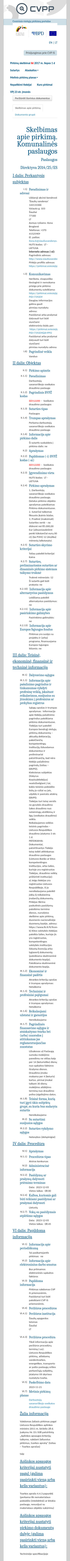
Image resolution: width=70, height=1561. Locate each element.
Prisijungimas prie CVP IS (40, 53)
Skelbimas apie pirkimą (28, 108)
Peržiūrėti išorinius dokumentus (32, 98)
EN (50, 42)
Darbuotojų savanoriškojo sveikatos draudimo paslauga (42, 1403)
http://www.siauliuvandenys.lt (46, 258)
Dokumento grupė (25, 114)
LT (56, 42)
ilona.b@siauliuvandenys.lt (44, 240)
